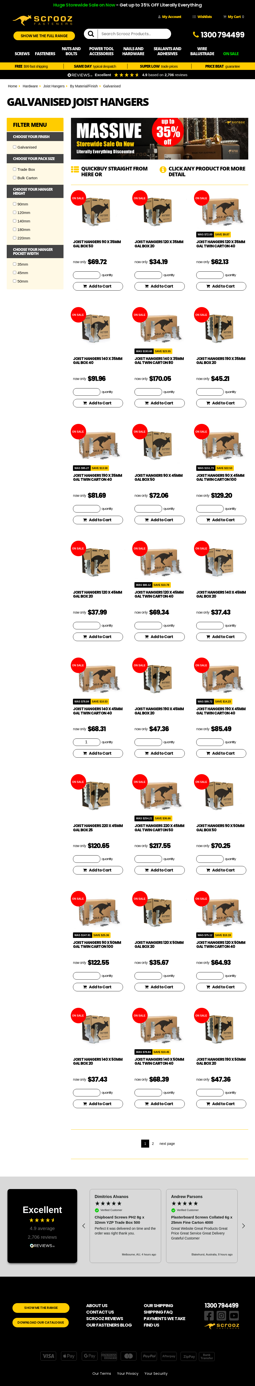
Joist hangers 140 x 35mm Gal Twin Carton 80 (159, 360)
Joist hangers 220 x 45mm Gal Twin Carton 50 (159, 828)
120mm (21, 212)
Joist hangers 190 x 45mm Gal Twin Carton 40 (221, 711)
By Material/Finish (84, 86)
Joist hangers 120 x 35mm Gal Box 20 (158, 244)
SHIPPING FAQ (158, 1312)
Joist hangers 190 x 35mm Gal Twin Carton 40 (97, 477)
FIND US (151, 1325)
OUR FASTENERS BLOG (109, 1325)
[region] (163, 1226)
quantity (107, 275)
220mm (21, 238)
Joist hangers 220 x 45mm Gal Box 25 (98, 828)
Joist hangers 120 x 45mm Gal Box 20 (97, 594)
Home (12, 86)
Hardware (30, 86)
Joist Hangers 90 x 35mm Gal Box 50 (97, 244)
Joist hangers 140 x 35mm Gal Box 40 (97, 360)
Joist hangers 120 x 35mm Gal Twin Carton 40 (220, 244)
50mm (20, 281)
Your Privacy (127, 1373)
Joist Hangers (54, 86)
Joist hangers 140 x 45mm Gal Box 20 (221, 594)
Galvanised (112, 86)
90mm (20, 204)
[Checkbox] (14, 147)
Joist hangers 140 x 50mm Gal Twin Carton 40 (159, 1061)
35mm (20, 264)
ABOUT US (96, 1305)
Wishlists (202, 16)
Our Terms (101, 1373)
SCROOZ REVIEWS (104, 1318)
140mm (21, 221)
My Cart (232, 16)
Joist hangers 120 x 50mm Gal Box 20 (159, 944)
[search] (93, 33)
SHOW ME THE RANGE (41, 1307)
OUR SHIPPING (158, 1305)
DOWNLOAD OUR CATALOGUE (40, 1322)
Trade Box (24, 169)
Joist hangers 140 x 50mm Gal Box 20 (98, 1061)
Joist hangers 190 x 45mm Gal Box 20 (159, 711)
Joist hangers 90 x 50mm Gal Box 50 (220, 828)
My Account (169, 16)
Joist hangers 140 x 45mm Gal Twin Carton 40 (98, 711)
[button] (84, 1226)
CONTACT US (100, 1312)
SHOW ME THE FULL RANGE (44, 35)
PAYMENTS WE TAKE (164, 1318)
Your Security (156, 1373)
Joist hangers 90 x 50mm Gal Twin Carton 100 (97, 944)
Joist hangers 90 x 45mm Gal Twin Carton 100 (220, 477)
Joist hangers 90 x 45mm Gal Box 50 (158, 477)
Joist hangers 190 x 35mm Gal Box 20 (220, 360)
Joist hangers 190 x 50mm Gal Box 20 (221, 1061)
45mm (20, 273)
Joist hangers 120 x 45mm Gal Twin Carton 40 (159, 594)
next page (167, 1144)
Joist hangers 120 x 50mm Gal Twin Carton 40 (220, 944)
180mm (21, 229)
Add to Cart (97, 286)
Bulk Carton (25, 178)
